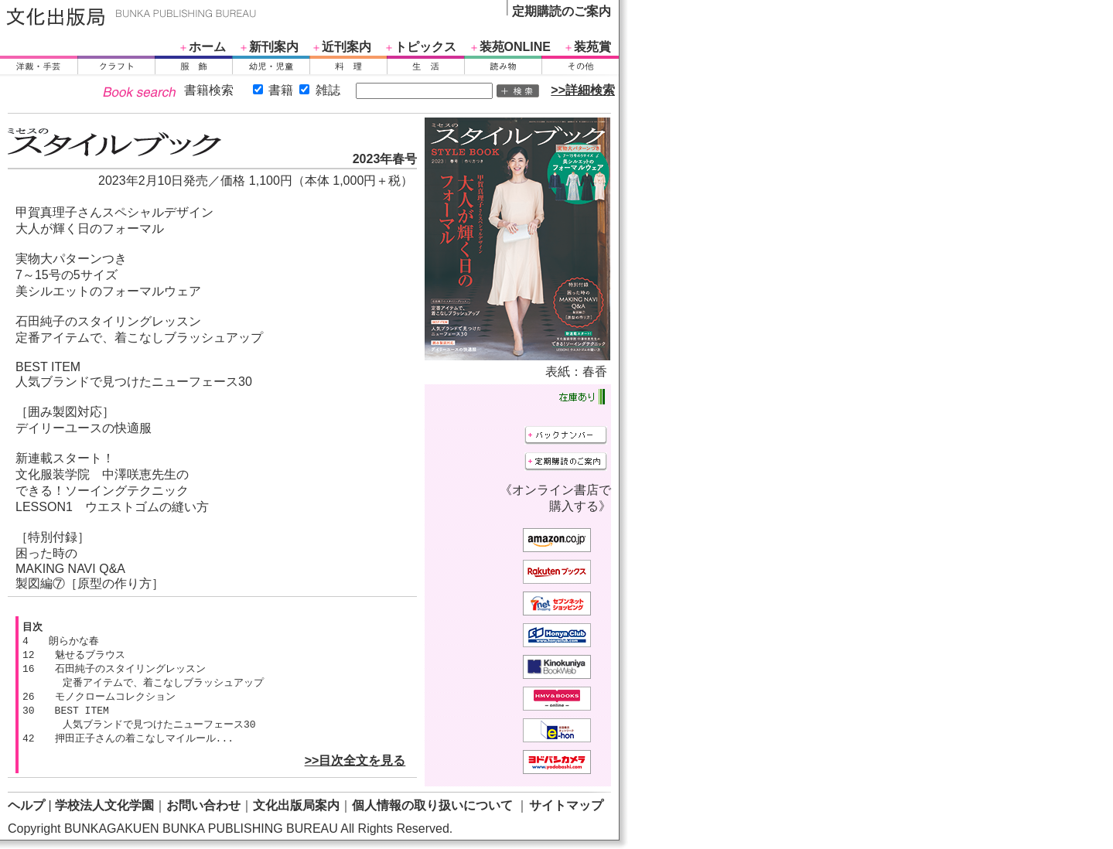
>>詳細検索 (583, 90)
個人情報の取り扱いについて (432, 805)
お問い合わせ (203, 805)
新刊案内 (274, 46)
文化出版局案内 (296, 805)
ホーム (207, 46)
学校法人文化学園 (104, 805)
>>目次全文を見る (355, 767)
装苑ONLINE (515, 46)
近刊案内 (346, 46)
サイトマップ (566, 805)
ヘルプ (26, 805)
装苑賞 (592, 46)
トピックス (425, 46)
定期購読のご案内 (561, 11)
